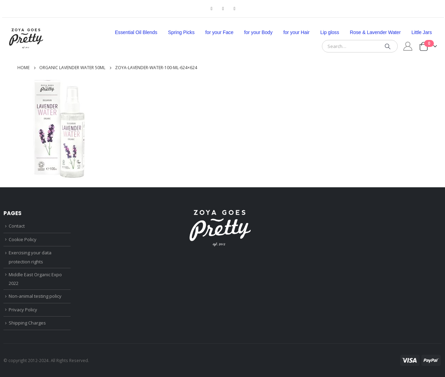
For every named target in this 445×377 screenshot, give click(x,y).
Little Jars (422, 32)
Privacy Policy (23, 309)
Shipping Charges (27, 323)
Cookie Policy (23, 239)
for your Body (258, 32)
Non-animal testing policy (35, 296)
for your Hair (296, 32)
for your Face (219, 32)
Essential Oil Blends (136, 32)
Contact (17, 226)
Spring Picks (181, 32)
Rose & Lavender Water (375, 32)
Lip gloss (329, 32)
